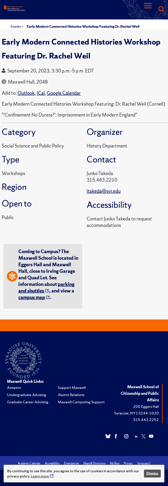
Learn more (40, 476)
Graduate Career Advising (27, 401)
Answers (14, 387)
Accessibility (52, 463)
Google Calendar (64, 93)
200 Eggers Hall (146, 406)
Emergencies (71, 463)
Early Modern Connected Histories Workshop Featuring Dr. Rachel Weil (83, 26)
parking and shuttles (46, 287)
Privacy (128, 463)
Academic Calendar (29, 463)
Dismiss (152, 473)
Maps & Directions (94, 463)
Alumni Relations (71, 394)
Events (16, 26)
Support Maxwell (72, 387)
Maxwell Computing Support (81, 401)
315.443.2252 (146, 419)
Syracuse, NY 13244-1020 (136, 413)
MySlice (114, 463)
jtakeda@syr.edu (104, 191)
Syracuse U (143, 463)
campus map (31, 297)
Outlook (26, 93)
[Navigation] (148, 9)
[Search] (161, 9)
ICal (41, 93)
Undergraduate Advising (26, 394)
